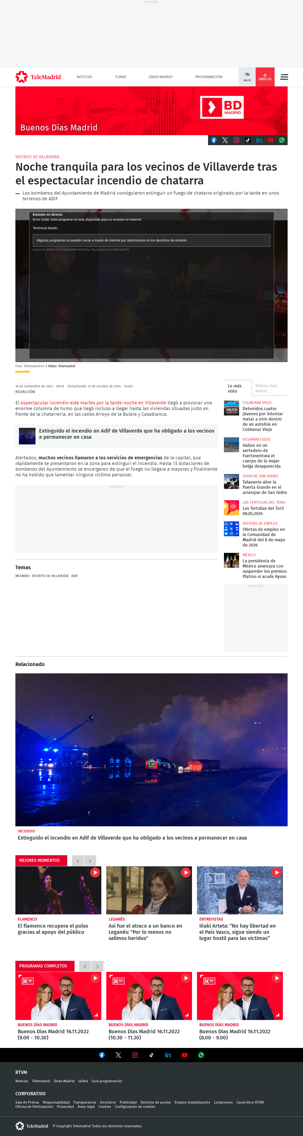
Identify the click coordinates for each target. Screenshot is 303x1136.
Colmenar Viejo (257, 403)
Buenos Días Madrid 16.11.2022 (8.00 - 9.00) (240, 996)
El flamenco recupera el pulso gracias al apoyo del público (58, 890)
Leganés (117, 919)
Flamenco (27, 919)
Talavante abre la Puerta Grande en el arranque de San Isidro (231, 481)
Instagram (236, 140)
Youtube (270, 140)
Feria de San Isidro (260, 476)
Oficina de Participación (34, 1107)
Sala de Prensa (27, 1102)
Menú (284, 76)
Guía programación (107, 1081)
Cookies (104, 1107)
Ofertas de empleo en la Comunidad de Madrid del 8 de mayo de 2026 (231, 528)
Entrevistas (211, 919)
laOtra (83, 1081)
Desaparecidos (256, 439)
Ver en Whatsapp (201, 1055)
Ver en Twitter (118, 1056)
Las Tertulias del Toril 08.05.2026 (231, 507)
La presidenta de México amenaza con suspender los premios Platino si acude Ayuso (231, 560)
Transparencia (84, 1102)
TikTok (248, 140)
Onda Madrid (161, 77)
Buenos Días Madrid (37, 1025)
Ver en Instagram (135, 1055)
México (249, 555)
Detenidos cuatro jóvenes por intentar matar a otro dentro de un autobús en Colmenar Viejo (231, 408)
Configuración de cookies (135, 1107)
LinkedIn (259, 140)
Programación (209, 77)
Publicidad (128, 1102)
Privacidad (65, 1107)
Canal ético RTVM (250, 1102)
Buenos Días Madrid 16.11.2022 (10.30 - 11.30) (149, 996)
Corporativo (30, 1093)
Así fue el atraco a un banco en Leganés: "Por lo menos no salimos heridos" (149, 890)
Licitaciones (223, 1102)
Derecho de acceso (156, 1102)
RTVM (21, 1072)
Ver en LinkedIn (168, 1055)
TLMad (120, 77)
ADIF (74, 576)
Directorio (108, 1102)
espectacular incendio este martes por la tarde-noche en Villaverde (93, 403)
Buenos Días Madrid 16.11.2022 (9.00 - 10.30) (58, 996)
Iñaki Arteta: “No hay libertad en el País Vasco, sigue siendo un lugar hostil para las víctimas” (240, 890)
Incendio (22, 576)
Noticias (84, 77)
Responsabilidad (56, 1102)
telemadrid (31, 1126)
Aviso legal (86, 1107)
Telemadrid (41, 1081)
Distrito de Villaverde (37, 157)
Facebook (213, 140)
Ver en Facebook (102, 1056)
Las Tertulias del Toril (264, 502)
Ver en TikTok (151, 1056)
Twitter (225, 140)
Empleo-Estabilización (192, 1102)
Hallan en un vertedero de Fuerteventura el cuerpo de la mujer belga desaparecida (231, 444)
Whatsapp (282, 140)
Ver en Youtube (184, 1055)
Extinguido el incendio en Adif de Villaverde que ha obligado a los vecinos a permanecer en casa (27, 436)
